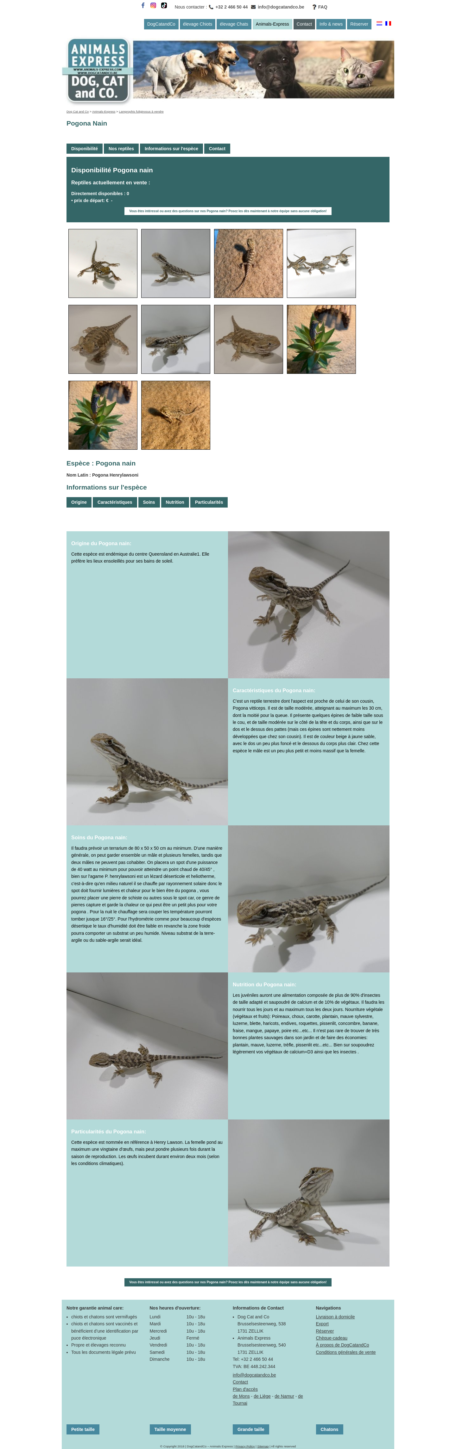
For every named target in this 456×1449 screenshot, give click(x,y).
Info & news (331, 24)
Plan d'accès (245, 1389)
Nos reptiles (121, 148)
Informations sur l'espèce (171, 148)
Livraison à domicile (335, 1316)
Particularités (209, 502)
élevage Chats (234, 24)
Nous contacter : (191, 6)
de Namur (284, 1396)
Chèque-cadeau (332, 1338)
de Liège (262, 1396)
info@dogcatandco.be (281, 6)
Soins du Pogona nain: (99, 837)
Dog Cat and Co (77, 111)
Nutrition (175, 502)
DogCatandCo (161, 24)
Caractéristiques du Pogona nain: (274, 690)
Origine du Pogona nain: (101, 543)
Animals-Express (272, 24)
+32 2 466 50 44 (232, 6)
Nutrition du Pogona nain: (264, 984)
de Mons (241, 1396)
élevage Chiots (197, 24)
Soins (149, 502)
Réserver (359, 24)
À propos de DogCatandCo (342, 1344)
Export (322, 1323)
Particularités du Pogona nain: (108, 1131)
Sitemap (263, 1446)
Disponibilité (84, 148)
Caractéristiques (115, 502)
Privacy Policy (245, 1446)
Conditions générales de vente (346, 1352)
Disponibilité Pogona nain (112, 170)
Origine (79, 502)
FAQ (322, 6)
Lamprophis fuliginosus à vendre (141, 111)
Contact (304, 24)
